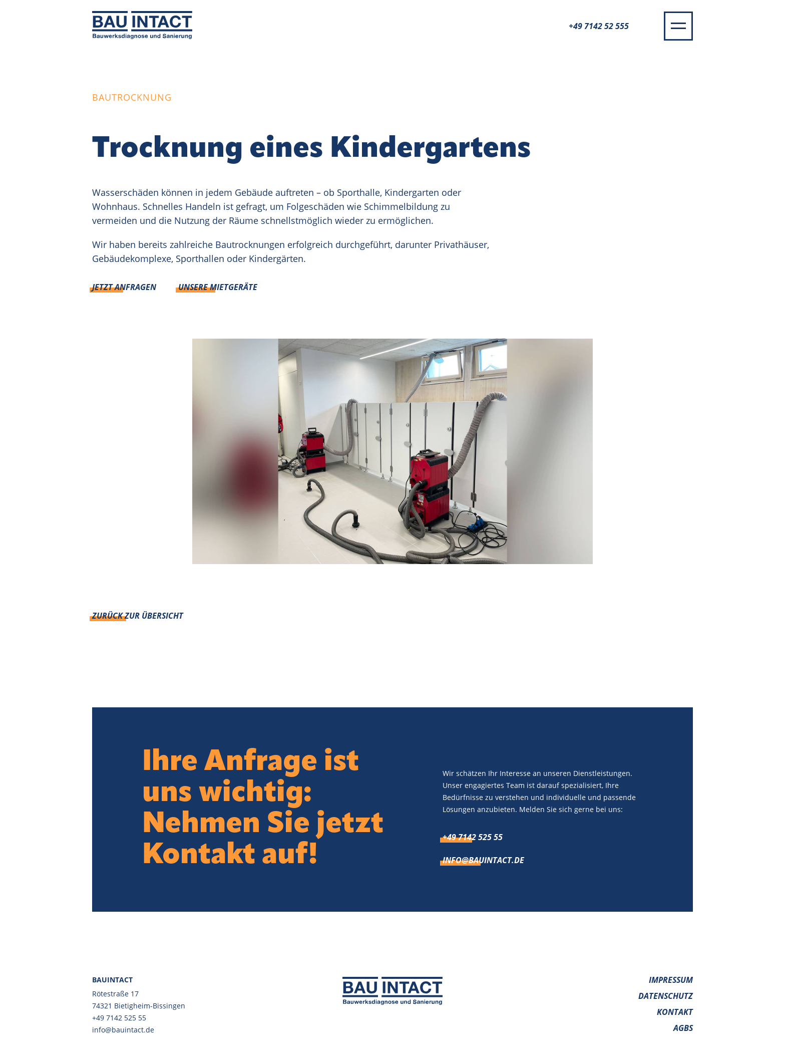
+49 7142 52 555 (599, 26)
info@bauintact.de (483, 860)
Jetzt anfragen (124, 287)
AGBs (683, 1028)
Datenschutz (665, 996)
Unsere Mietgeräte (217, 287)
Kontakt (675, 1012)
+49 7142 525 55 (473, 837)
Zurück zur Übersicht (137, 615)
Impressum (671, 980)
